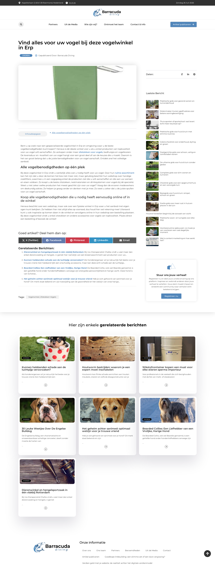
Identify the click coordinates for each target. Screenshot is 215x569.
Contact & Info (138, 24)
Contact (167, 550)
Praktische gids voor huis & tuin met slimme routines (176, 132)
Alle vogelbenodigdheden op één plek (71, 132)
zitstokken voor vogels (91, 152)
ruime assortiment (124, 173)
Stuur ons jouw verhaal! (171, 275)
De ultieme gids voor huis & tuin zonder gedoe (177, 163)
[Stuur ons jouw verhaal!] (171, 266)
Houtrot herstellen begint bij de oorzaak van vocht (168, 213)
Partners (53, 24)
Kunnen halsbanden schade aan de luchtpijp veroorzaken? (54, 260)
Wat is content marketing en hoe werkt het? (177, 239)
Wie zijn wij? (90, 24)
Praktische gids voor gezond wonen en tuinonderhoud (177, 102)
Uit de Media (70, 24)
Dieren (26, 55)
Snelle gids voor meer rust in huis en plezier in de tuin (176, 204)
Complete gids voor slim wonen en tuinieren (175, 174)
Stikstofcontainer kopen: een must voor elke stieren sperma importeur (167, 368)
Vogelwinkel (33, 297)
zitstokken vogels (48, 297)
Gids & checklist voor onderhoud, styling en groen (178, 143)
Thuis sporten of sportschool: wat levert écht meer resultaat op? (177, 122)
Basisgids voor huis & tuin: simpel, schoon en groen (175, 194)
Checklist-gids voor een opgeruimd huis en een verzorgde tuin (178, 184)
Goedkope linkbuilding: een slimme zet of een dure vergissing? (135, 557)
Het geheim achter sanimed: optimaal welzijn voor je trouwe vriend (58, 279)
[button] (21, 24)
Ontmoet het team (114, 24)
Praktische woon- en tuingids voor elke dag (177, 219)
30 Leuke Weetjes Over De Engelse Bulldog (44, 430)
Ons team (101, 550)
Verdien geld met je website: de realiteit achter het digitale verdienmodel (117, 563)
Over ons (86, 550)
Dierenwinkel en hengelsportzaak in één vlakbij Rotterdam (54, 252)
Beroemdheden (132, 550)
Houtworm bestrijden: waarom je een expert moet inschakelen (106, 368)
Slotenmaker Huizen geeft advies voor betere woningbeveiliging (177, 112)
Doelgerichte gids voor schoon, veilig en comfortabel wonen (178, 153)
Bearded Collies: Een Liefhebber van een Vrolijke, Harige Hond (55, 268)
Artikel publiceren (90, 557)
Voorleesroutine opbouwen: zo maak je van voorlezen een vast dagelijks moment (177, 230)
